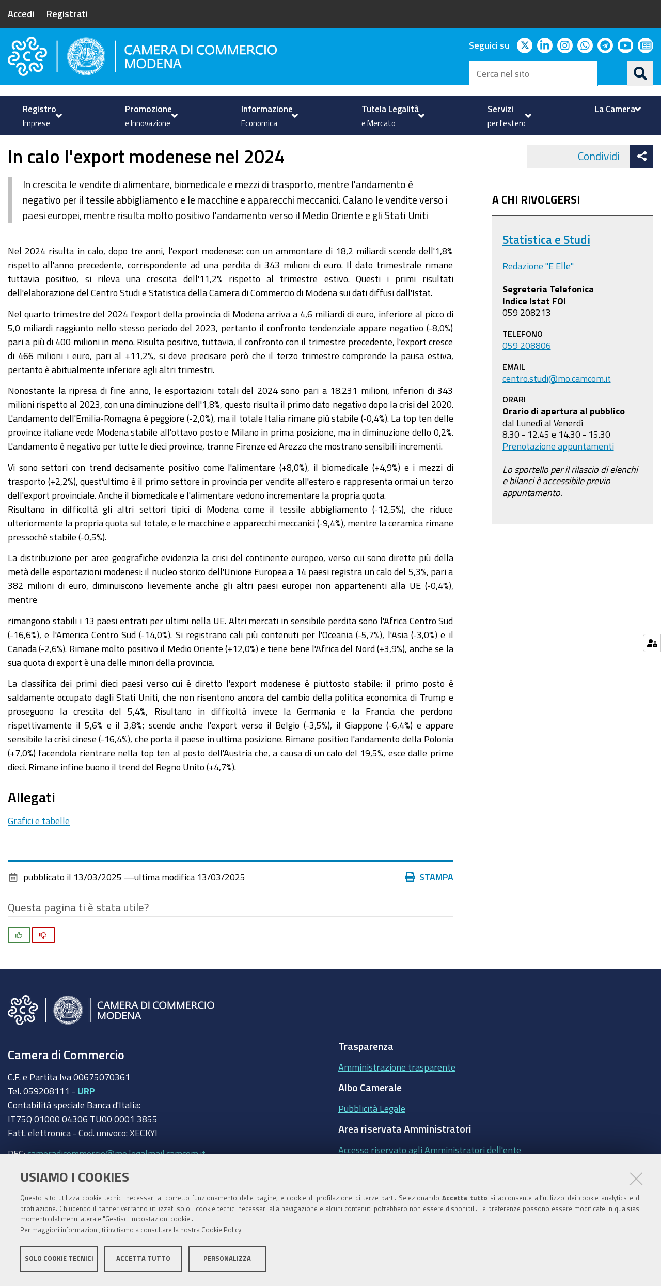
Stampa (429, 906)
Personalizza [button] (227, 1259)
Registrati (67, 13)
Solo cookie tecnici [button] (59, 1259)
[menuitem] (41, 115)
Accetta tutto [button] (143, 1259)
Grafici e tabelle (39, 849)
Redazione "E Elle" (538, 295)
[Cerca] (640, 73)
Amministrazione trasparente (396, 1096)
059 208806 (526, 374)
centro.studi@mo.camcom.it (556, 407)
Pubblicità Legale (371, 1137)
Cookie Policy (221, 1230)
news (220, 146)
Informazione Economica (75, 146)
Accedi (21, 13)
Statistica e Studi (546, 268)
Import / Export (167, 146)
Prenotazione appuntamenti (558, 474)
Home (14, 146)
